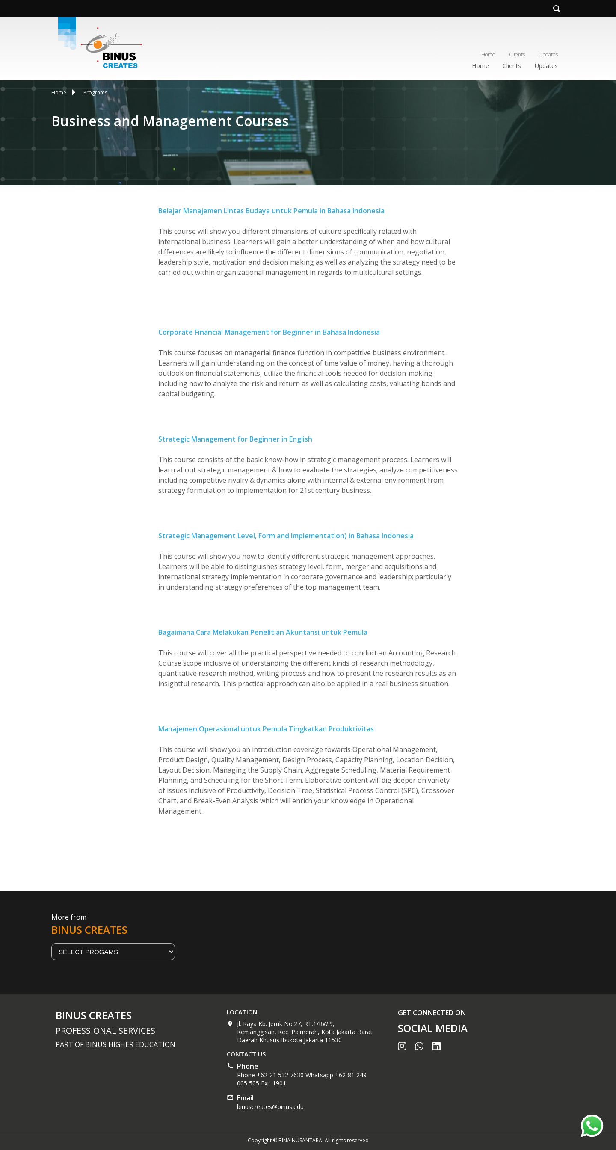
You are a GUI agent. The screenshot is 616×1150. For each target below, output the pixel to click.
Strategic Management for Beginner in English (235, 439)
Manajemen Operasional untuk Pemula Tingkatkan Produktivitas (266, 729)
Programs (95, 92)
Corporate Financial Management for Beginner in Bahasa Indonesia (269, 332)
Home (488, 54)
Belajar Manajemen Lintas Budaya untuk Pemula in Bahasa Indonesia (271, 210)
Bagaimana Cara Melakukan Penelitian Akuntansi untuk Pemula (262, 632)
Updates (548, 54)
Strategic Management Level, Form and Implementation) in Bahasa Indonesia (286, 535)
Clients (517, 54)
